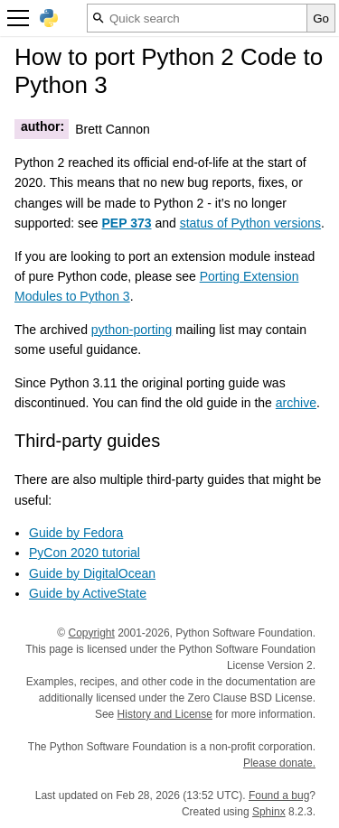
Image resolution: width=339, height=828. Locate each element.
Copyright (91, 633)
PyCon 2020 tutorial (84, 552)
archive (296, 402)
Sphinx (269, 811)
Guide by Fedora (76, 533)
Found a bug (279, 795)
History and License (165, 714)
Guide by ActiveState (87, 593)
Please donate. (279, 763)
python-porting (132, 329)
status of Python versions (250, 223)
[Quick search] (197, 18)
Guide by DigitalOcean (92, 573)
